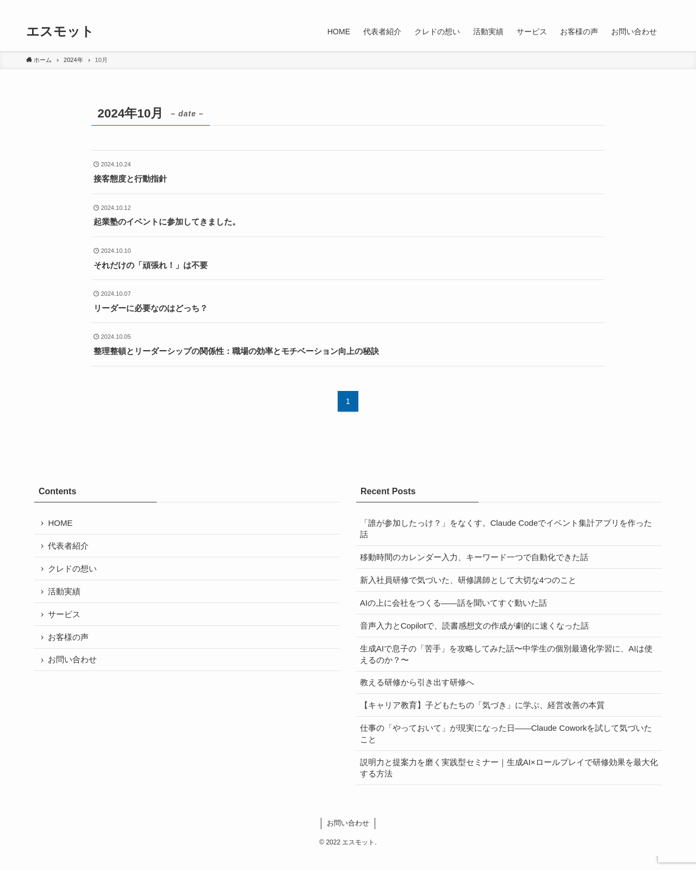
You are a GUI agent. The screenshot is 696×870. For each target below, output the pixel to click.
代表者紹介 (68, 547)
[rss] (649, 6)
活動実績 (64, 595)
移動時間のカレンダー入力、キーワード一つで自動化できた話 (475, 558)
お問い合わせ (72, 668)
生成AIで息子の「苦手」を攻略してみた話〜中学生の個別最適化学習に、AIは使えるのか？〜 (507, 661)
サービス (64, 620)
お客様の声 (68, 644)
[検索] (663, 6)
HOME (60, 523)
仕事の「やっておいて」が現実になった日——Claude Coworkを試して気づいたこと (507, 745)
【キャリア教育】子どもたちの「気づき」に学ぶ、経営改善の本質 (483, 715)
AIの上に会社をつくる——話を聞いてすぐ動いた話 (454, 607)
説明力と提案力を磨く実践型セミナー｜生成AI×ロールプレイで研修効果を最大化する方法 (505, 780)
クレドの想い (72, 571)
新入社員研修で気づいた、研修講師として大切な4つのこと (469, 583)
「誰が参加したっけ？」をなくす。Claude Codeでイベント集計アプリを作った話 (507, 529)
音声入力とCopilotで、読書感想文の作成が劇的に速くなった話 (475, 631)
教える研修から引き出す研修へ (418, 691)
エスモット (60, 31)
